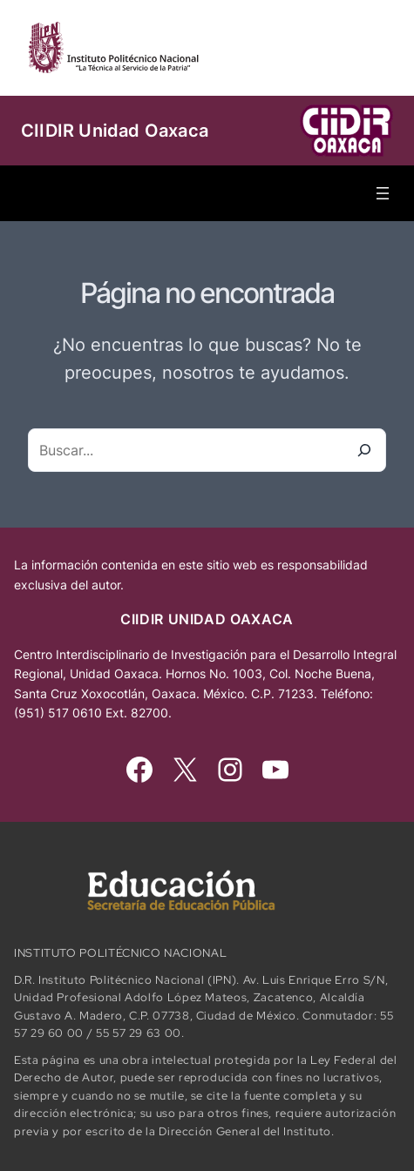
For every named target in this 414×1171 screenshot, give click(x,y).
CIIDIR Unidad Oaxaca (114, 130)
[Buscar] (364, 450)
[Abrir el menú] (382, 193)
